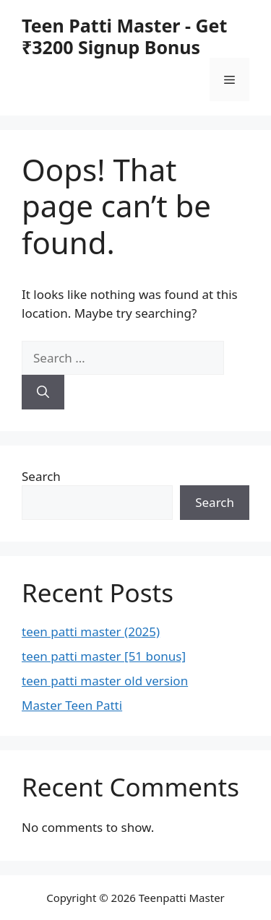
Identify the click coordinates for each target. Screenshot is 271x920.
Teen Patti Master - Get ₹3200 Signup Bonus (124, 36)
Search (41, 476)
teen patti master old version (105, 680)
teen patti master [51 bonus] (104, 656)
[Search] (43, 392)
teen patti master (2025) (91, 631)
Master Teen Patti (72, 705)
